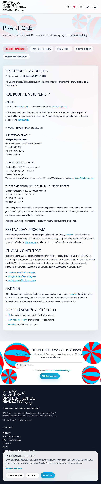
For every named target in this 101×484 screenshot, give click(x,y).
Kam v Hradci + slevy (17, 320)
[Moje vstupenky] (81, 6)
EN (88, 6)
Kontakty (12, 324)
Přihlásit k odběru (50, 376)
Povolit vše (47, 475)
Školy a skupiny (83, 49)
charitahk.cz (23, 120)
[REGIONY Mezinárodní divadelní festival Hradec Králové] (15, 6)
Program (70, 234)
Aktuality (7, 433)
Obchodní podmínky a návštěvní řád (19, 450)
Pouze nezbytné (15, 475)
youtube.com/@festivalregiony (21, 280)
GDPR (5, 447)
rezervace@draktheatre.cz (82, 178)
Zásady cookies (14, 468)
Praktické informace (15, 49)
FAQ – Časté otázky (41, 49)
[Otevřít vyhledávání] (68, 6)
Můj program (30, 242)
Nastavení (32, 475)
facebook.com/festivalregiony (21, 272)
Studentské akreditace (16, 56)
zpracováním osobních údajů (58, 371)
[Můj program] (74, 6)
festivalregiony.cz (60, 106)
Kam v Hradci (63, 49)
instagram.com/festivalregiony (21, 276)
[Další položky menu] (95, 7)
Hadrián (73, 294)
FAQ (10, 315)
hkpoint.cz (23, 106)
